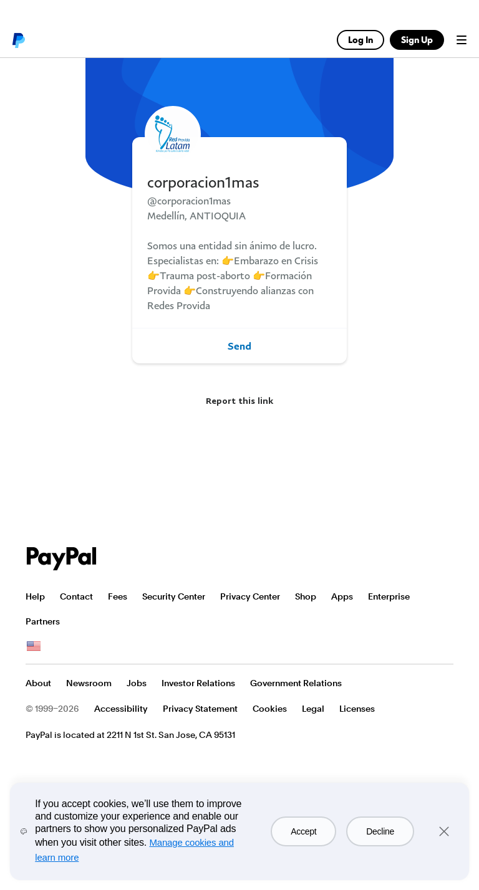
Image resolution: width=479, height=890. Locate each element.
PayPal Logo (62, 559)
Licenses (357, 709)
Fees (117, 596)
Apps (342, 596)
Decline (380, 831)
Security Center (173, 596)
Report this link (239, 400)
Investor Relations (198, 683)
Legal (313, 709)
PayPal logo (18, 40)
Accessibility (121, 709)
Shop (305, 596)
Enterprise (389, 596)
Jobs (137, 683)
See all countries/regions (34, 646)
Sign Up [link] (417, 39)
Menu (461, 39)
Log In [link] (360, 39)
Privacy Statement (200, 709)
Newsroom (89, 683)
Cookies (270, 709)
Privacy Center (250, 596)
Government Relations (296, 683)
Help (35, 596)
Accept (303, 831)
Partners (43, 621)
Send (239, 346)
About (38, 683)
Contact (76, 596)
